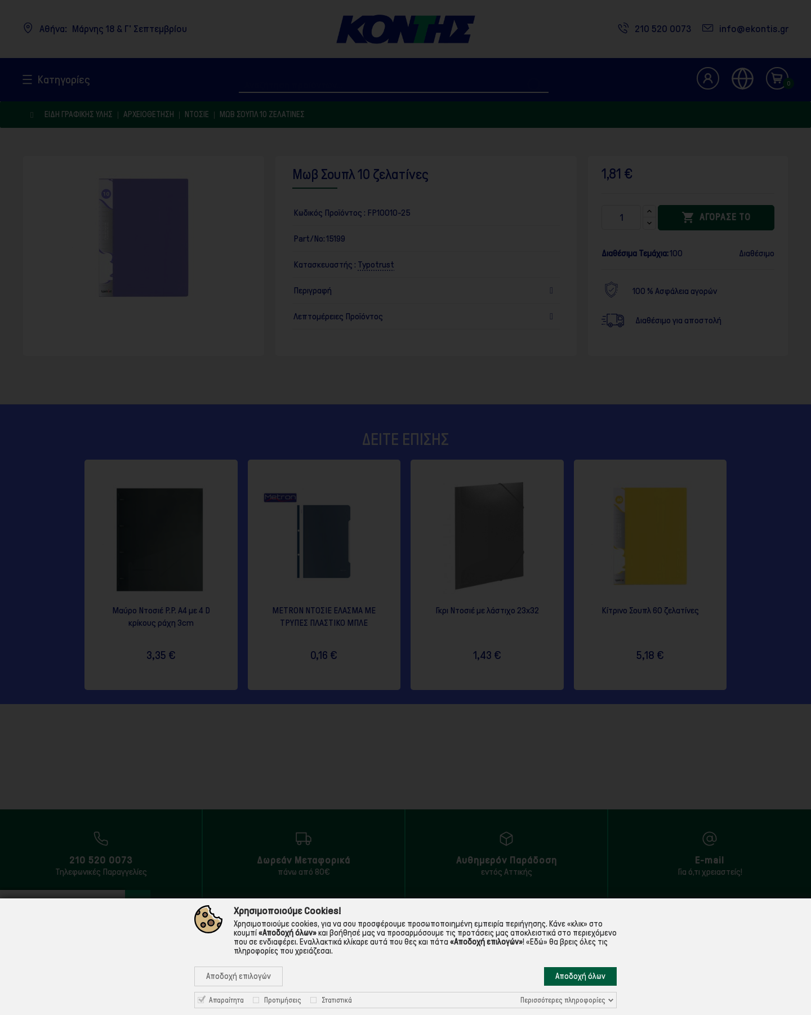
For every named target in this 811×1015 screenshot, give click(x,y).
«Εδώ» (536, 941)
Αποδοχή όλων (580, 976)
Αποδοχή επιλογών (238, 976)
